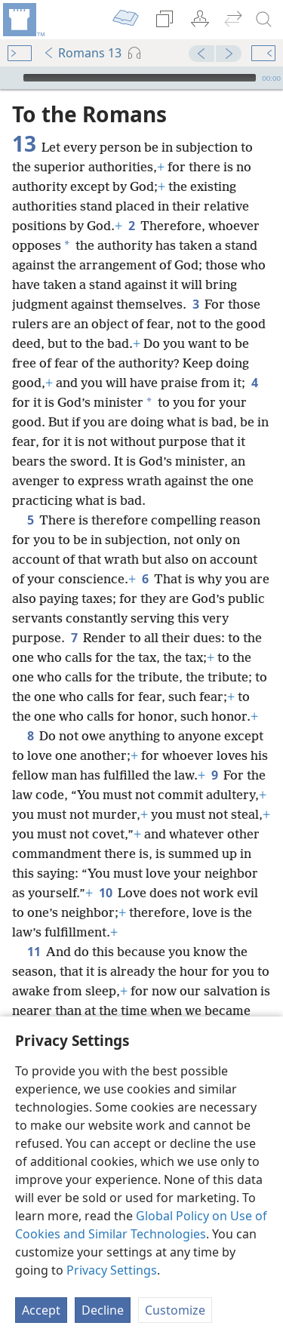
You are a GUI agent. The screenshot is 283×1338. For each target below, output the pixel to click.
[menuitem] (22, 19)
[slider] (139, 78)
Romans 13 (82, 53)
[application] (141, 77)
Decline (103, 1310)
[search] (264, 20)
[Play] (10, 78)
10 (105, 892)
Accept (41, 1310)
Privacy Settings (111, 1270)
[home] (22, 19)
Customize (175, 1310)
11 (33, 951)
